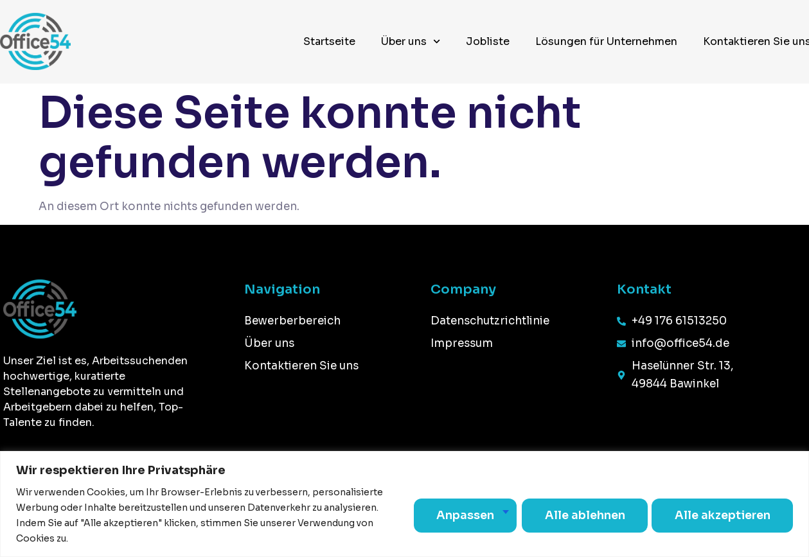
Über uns (410, 41)
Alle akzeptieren (720, 515)
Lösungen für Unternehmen (606, 41)
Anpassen (456, 515)
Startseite (329, 41)
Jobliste (488, 41)
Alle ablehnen (578, 515)
